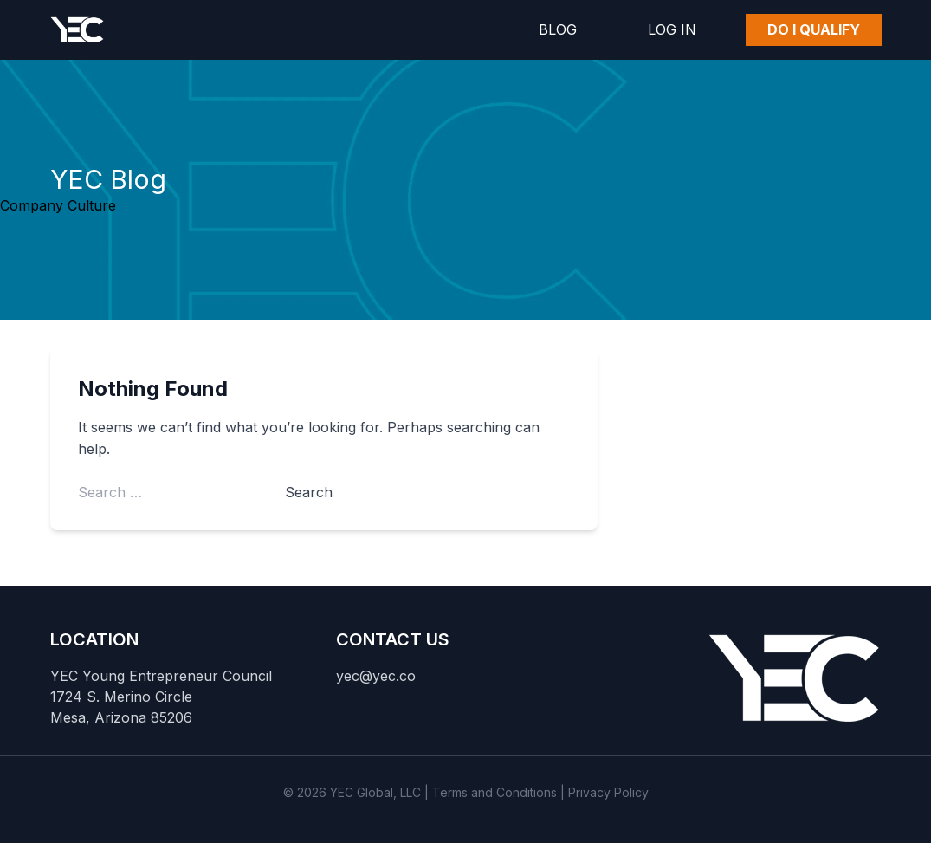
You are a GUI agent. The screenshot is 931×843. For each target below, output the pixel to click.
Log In (672, 29)
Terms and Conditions (494, 792)
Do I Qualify (813, 29)
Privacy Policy (608, 792)
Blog (558, 29)
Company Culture (58, 205)
